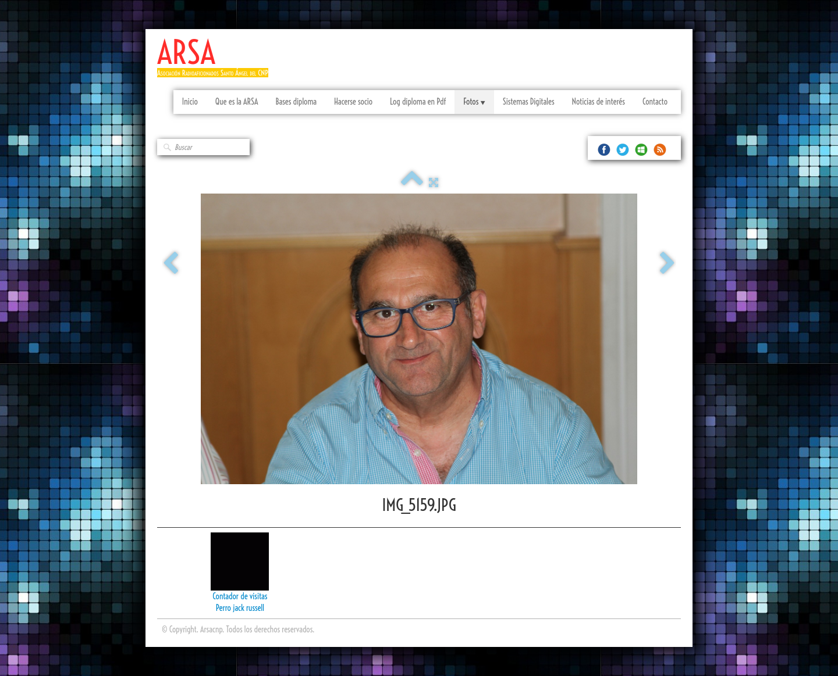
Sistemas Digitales (529, 101)
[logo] (217, 62)
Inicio (190, 101)
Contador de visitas (239, 596)
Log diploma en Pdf (418, 101)
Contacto (654, 101)
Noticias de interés (598, 101)
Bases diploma (296, 101)
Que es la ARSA (236, 101)
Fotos (474, 101)
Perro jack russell (240, 608)
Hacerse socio (353, 101)
